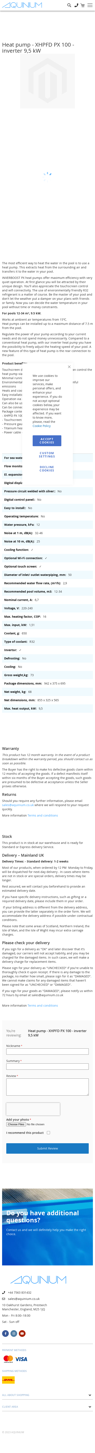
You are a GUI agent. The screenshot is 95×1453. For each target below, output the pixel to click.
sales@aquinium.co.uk (18, 805)
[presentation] (33, 1109)
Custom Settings (47, 454)
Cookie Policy (42, 426)
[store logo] (23, 5)
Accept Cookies (47, 440)
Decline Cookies (47, 468)
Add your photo (17, 1120)
